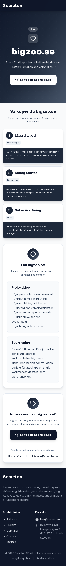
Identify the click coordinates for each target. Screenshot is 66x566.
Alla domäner (15, 456)
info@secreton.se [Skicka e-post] (51, 519)
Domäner (10, 531)
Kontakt (9, 542)
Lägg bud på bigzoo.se (33, 80)
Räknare (10, 519)
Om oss (9, 536)
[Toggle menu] (61, 5)
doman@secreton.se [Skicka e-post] (46, 456)
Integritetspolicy (21, 558)
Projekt (9, 525)
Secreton (12, 5)
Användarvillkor (45, 558)
